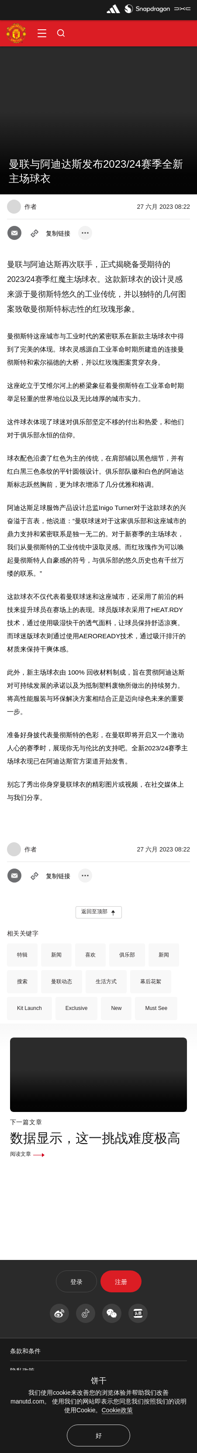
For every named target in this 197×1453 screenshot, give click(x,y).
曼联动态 (61, 981)
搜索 (22, 981)
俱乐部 (127, 955)
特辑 (22, 955)
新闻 (56, 955)
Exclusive (77, 1008)
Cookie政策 (117, 1410)
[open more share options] (85, 233)
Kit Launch (29, 1008)
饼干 (99, 1380)
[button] (42, 33)
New (116, 1008)
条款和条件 (25, 1350)
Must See (156, 1008)
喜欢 (90, 955)
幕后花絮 (150, 981)
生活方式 (106, 981)
